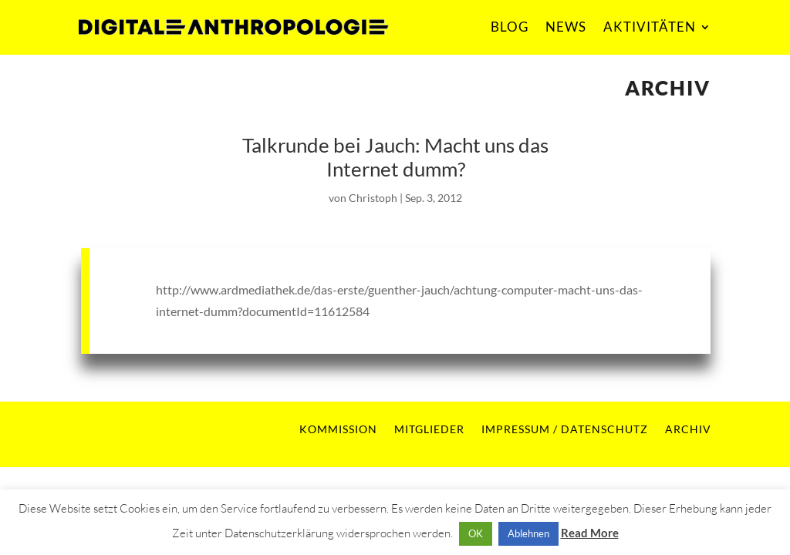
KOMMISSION (338, 428)
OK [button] (475, 533)
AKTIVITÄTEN (649, 26)
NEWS (565, 26)
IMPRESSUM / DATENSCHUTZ (564, 428)
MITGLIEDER (429, 428)
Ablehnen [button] (528, 533)
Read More (590, 533)
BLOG (509, 26)
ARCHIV (688, 428)
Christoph (373, 197)
